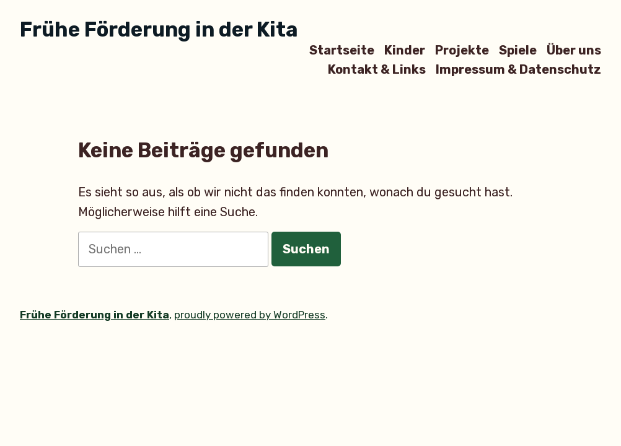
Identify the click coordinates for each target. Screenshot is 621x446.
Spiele (518, 50)
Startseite (341, 50)
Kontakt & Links (377, 69)
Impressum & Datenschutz (518, 69)
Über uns (574, 50)
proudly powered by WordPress (249, 314)
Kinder (404, 50)
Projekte (462, 50)
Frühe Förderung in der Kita (159, 29)
